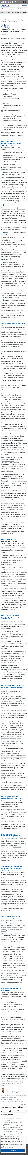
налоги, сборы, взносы (9, 1095)
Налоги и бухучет (16, 12)
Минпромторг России (6, 1099)
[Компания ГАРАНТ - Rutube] (15, 2)
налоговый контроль (21, 1095)
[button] (23, 2)
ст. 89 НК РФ (4, 877)
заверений (4, 459)
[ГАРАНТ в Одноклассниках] (13, 2)
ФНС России (11, 1101)
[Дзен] (4, 2)
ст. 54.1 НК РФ (14, 363)
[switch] (3, 8)
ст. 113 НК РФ (17, 847)
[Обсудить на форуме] (18, 1111)
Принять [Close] (13, 1150)
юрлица (15, 1097)
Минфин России (17, 1099)
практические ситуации (7, 1097)
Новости (14, 1107)
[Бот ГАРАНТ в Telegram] (10, 2)
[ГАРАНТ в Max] (6, 2)
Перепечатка (24, 1104)
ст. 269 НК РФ (22, 217)
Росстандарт (4, 1101)
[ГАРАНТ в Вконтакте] (2, 2)
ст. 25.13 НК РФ (13, 240)
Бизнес (25, 12)
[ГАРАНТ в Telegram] (8, 2)
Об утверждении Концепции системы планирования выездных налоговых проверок (12, 929)
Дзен (20, 1107)
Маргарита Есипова (11, 1088)
